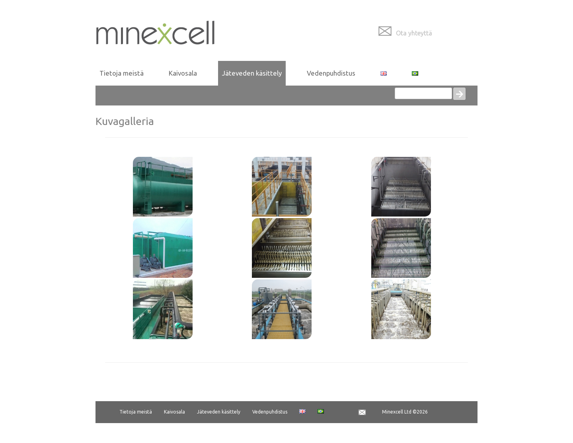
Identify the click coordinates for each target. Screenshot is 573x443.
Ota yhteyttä (414, 33)
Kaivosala (183, 73)
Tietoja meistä (121, 73)
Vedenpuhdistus (331, 73)
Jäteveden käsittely (252, 73)
